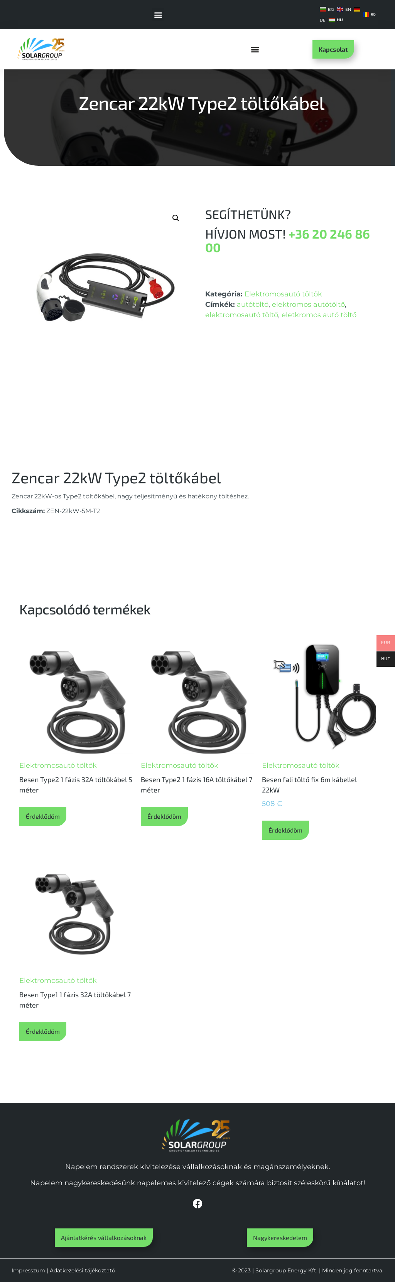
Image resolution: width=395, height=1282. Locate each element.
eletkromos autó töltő (319, 315)
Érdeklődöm (43, 816)
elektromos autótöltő (308, 304)
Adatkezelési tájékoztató (82, 1270)
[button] (158, 14)
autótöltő (252, 304)
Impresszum (28, 1270)
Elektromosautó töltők (283, 294)
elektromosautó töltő (241, 315)
